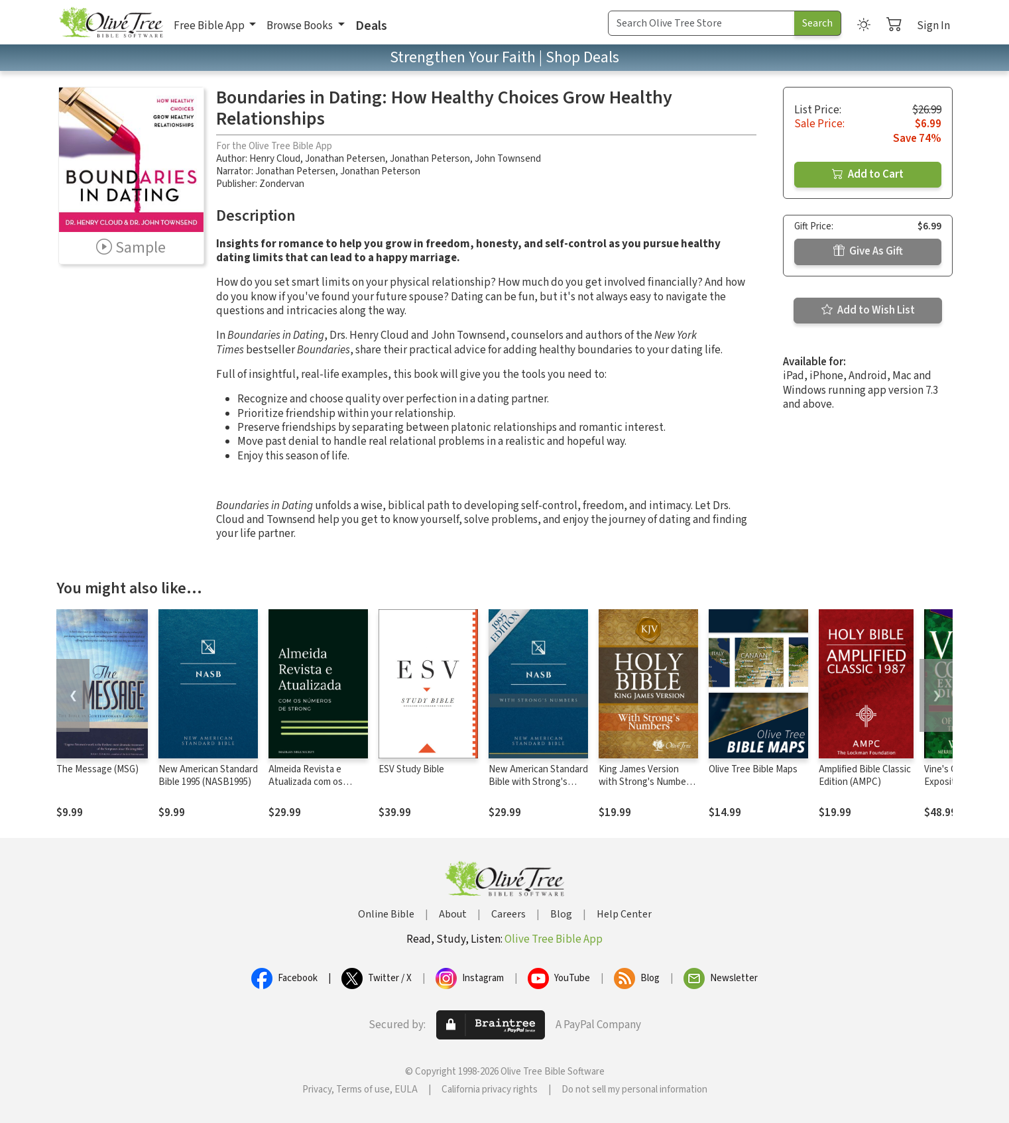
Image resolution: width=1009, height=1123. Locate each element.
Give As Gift (868, 251)
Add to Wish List (868, 310)
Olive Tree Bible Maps (753, 769)
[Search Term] (701, 23)
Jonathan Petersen (345, 159)
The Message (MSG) (97, 769)
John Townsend (508, 159)
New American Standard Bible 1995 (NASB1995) (208, 775)
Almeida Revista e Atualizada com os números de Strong (308, 781)
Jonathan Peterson (430, 159)
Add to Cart (868, 174)
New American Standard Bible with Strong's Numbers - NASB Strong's (538, 788)
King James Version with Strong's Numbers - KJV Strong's (646, 781)
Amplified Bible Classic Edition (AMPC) (865, 775)
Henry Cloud (274, 159)
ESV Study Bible (411, 769)
